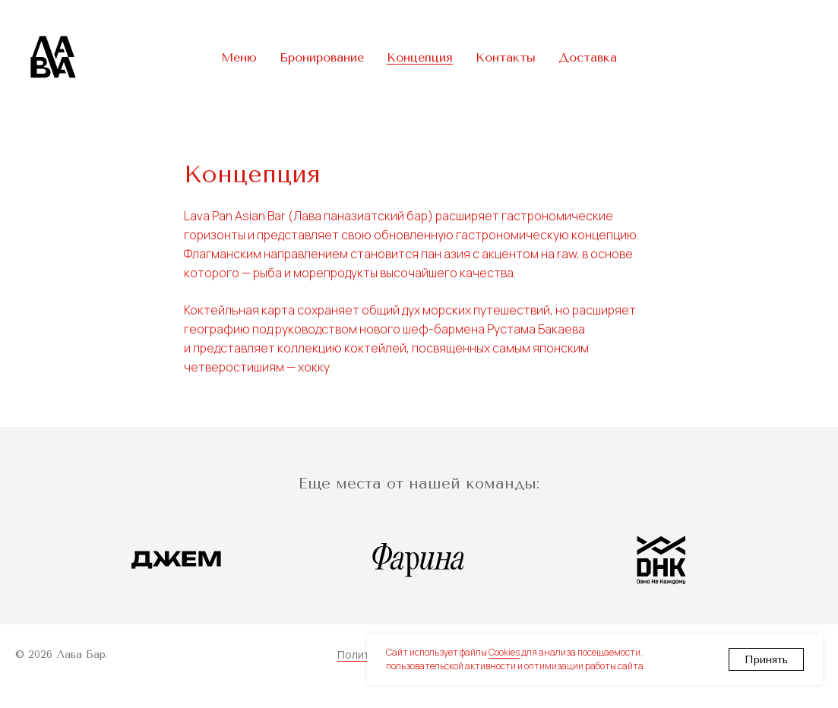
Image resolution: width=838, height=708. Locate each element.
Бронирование (322, 57)
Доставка (587, 57)
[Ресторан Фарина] (419, 560)
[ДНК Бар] (662, 560)
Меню (239, 57)
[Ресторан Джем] (176, 560)
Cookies (504, 652)
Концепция (420, 57)
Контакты (506, 57)
